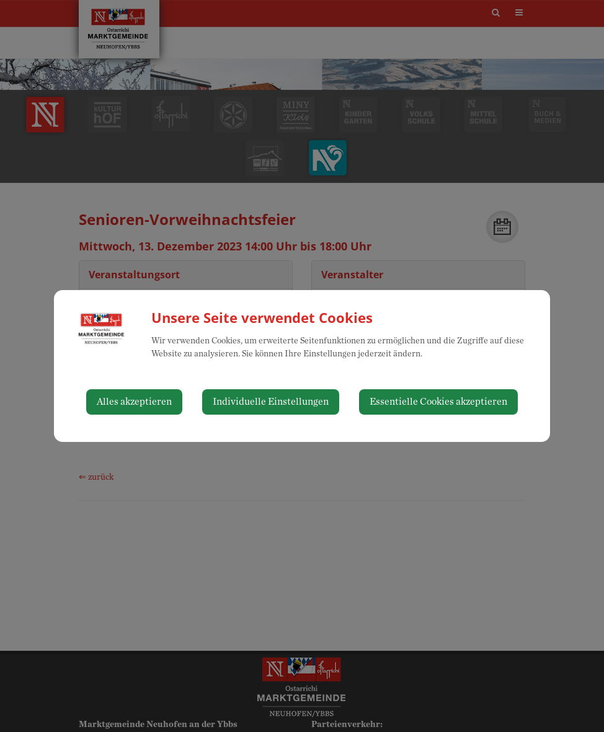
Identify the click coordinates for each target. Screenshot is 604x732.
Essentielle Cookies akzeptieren (438, 402)
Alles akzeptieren (134, 402)
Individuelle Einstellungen (271, 402)
